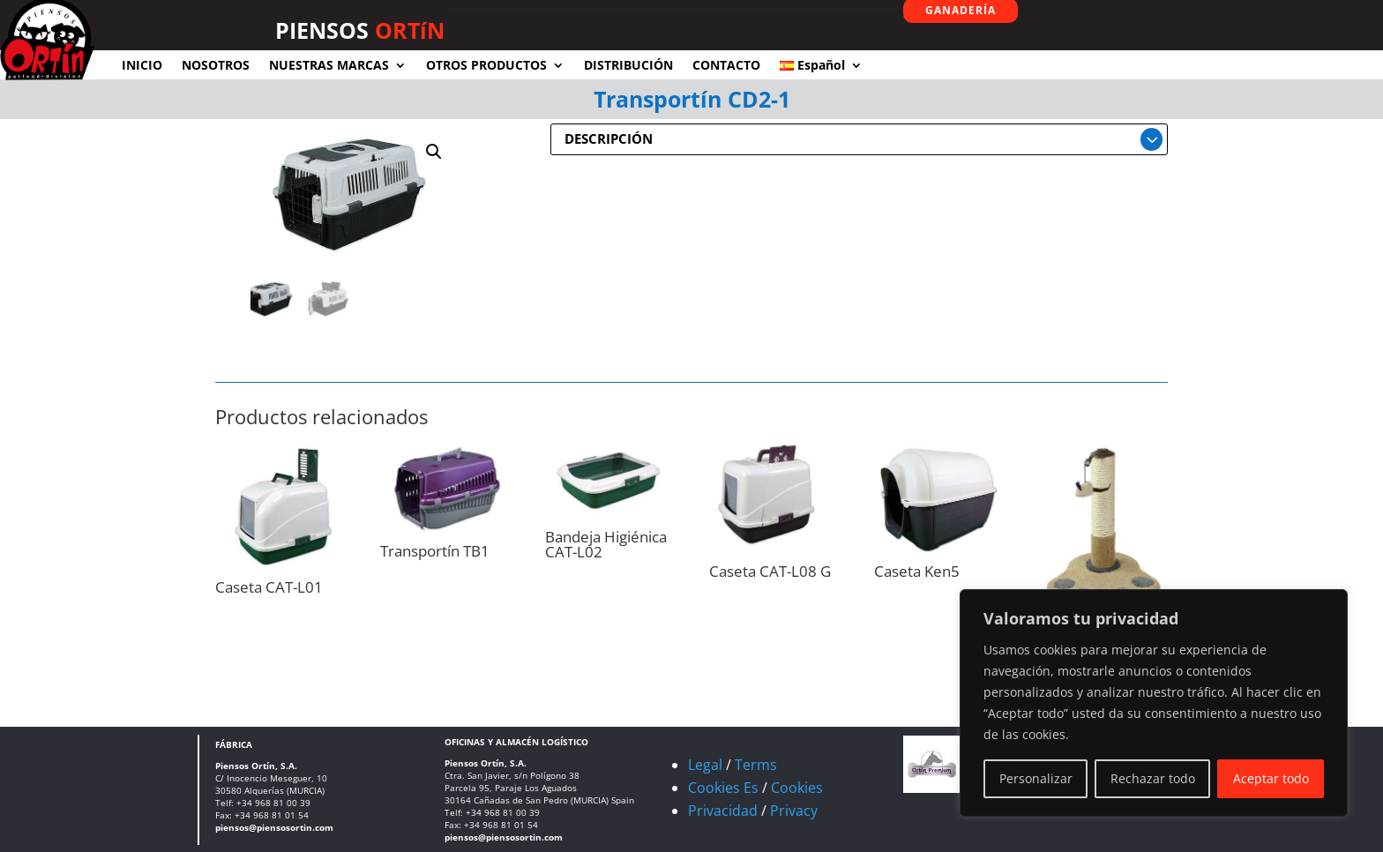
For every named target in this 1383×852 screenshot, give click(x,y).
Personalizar (1036, 778)
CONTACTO (726, 64)
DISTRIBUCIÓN (628, 64)
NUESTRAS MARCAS (329, 64)
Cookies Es (723, 787)
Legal (705, 764)
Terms (756, 764)
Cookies (797, 787)
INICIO (142, 64)
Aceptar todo (1271, 778)
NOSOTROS (216, 64)
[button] (434, 152)
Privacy (794, 810)
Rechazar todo (1152, 778)
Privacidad (723, 810)
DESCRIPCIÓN (608, 138)
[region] (1154, 703)
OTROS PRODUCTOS (486, 64)
